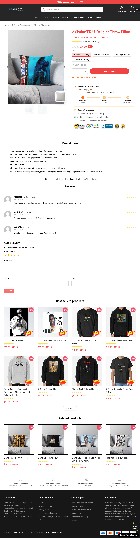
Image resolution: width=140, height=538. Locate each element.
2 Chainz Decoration (21, 25)
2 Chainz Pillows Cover (42, 25)
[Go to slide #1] (30, 109)
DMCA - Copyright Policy (47, 513)
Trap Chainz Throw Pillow (117, 458)
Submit (9, 291)
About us (41, 503)
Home (6, 25)
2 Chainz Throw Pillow (48, 458)
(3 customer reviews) (91, 42)
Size (73, 51)
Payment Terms (78, 506)
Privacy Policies (44, 510)
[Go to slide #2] (42, 109)
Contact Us (76, 513)
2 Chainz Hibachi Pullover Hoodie (120, 340)
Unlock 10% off (135, 527)
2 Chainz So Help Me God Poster (52, 340)
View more (70, 408)
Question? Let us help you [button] (128, 535)
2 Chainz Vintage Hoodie (49, 389)
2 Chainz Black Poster (13, 340)
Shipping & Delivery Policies (82, 503)
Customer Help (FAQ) (80, 517)
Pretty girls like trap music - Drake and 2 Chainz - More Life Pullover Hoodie (17, 392)
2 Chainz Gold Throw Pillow (16, 458)
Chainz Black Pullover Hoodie (85, 389)
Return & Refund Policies (81, 510)
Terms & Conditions (45, 506)
